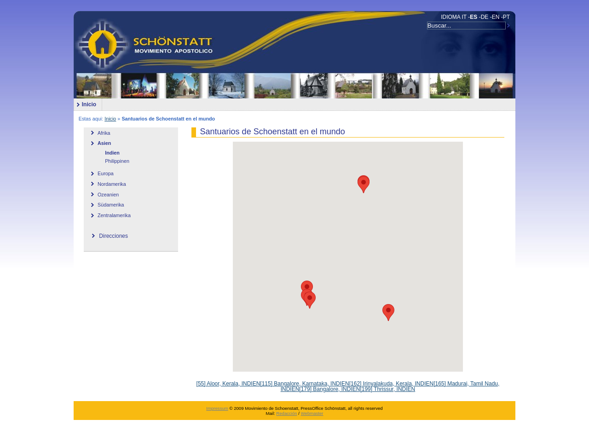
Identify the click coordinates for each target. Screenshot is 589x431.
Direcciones (113, 236)
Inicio (85, 103)
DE (485, 17)
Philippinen (117, 161)
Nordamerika (112, 184)
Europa (106, 173)
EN (496, 17)
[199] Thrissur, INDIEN (387, 389)
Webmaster (312, 413)
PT (506, 17)
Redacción (286, 413)
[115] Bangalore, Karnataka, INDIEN (304, 383)
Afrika (104, 133)
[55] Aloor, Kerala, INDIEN (228, 383)
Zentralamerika (114, 215)
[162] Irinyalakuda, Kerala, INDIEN (391, 383)
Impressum (217, 408)
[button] (310, 300)
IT (464, 17)
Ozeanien (108, 194)
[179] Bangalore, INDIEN (329, 389)
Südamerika (111, 204)
